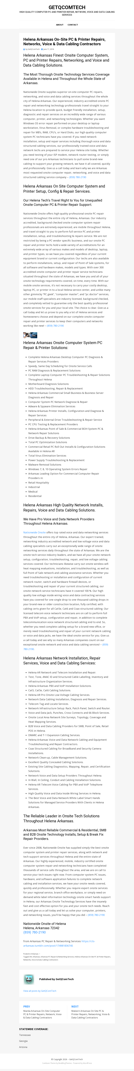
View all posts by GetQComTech (39, 992)
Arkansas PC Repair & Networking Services (57, 959)
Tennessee (25, 1037)
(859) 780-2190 (77, 179)
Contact (73, 26)
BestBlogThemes (65, 1065)
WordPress (87, 1065)
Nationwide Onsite (34, 534)
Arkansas (34, 956)
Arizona (23, 1049)
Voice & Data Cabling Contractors (45, 962)
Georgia (23, 1043)
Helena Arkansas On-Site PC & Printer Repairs (92, 959)
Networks (27, 962)
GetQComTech (67, 8)
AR (31, 959)
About (59, 26)
